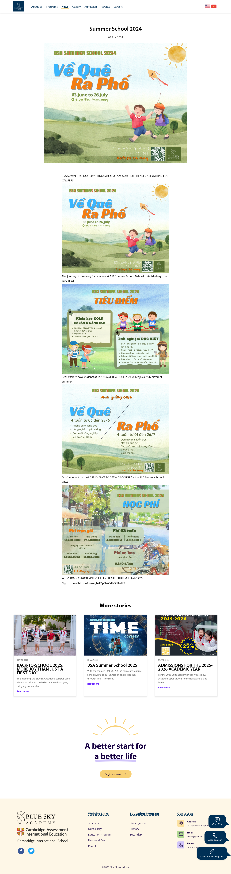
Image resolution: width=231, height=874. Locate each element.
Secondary (136, 834)
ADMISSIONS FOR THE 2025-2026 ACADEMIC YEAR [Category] (185, 667)
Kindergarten (138, 823)
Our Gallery (95, 829)
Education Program (99, 834)
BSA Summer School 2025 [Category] (112, 665)
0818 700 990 (215, 837)
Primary (134, 829)
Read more (23, 691)
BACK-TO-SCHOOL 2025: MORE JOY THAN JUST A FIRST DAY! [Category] (40, 669)
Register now (115, 774)
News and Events (98, 840)
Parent (92, 846)
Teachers (93, 823)
